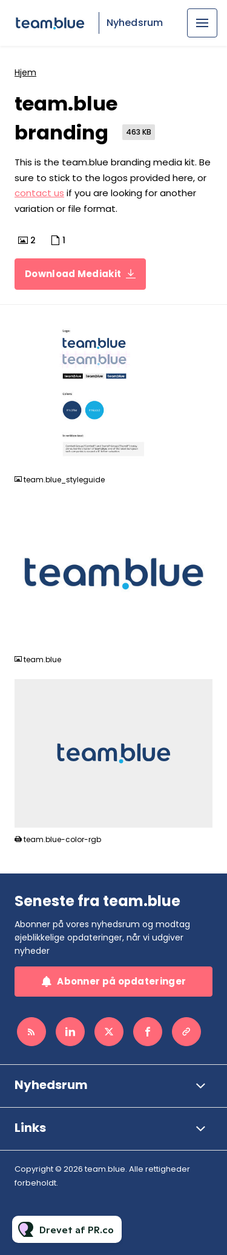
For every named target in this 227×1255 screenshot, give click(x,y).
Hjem (25, 72)
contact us (39, 193)
